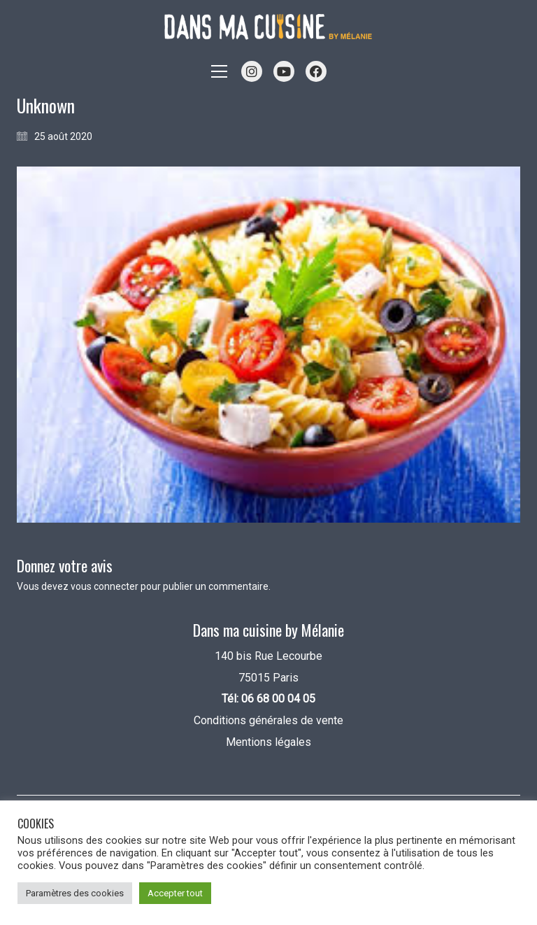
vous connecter (104, 586)
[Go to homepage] (268, 27)
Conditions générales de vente (268, 720)
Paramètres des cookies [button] (75, 893)
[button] (219, 71)
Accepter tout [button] (175, 893)
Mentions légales (268, 742)
